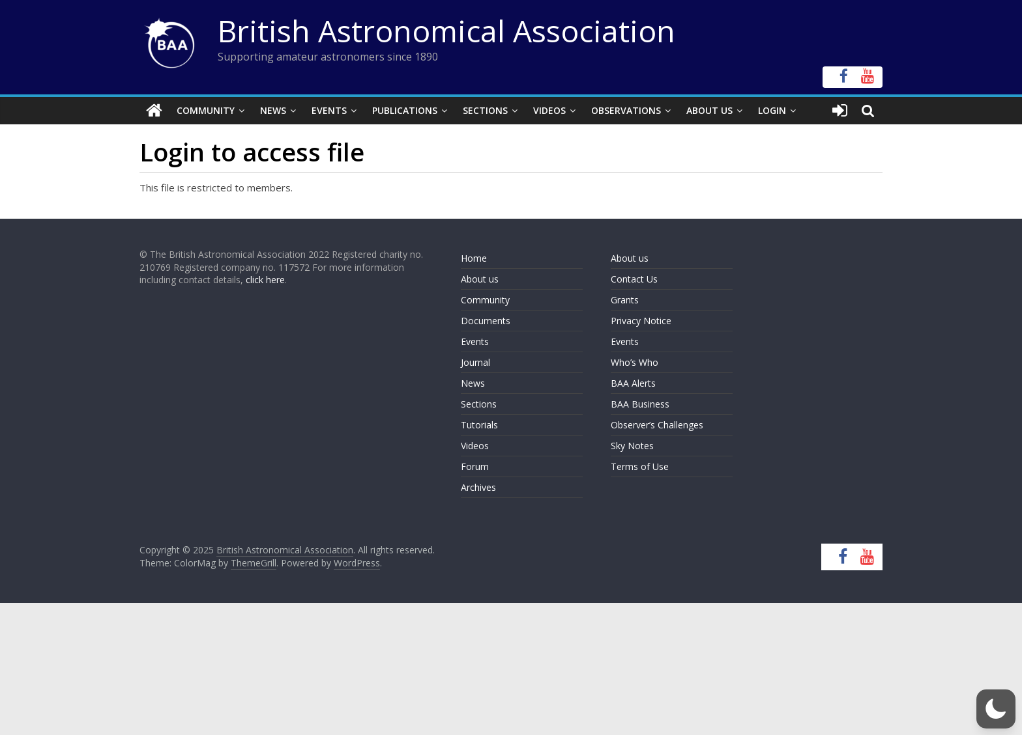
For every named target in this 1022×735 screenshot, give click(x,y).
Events (329, 110)
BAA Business (640, 404)
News (273, 110)
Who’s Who (634, 362)
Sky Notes (632, 445)
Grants (625, 300)
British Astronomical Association (446, 30)
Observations (626, 110)
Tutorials (479, 425)
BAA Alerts (633, 383)
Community (206, 110)
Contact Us (634, 279)
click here (265, 279)
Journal (475, 362)
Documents (485, 320)
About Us (709, 110)
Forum (475, 466)
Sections (485, 110)
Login (772, 110)
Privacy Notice (641, 320)
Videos (549, 110)
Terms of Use (640, 466)
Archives (478, 487)
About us (480, 279)
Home (474, 258)
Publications (404, 110)
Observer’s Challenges (657, 425)
